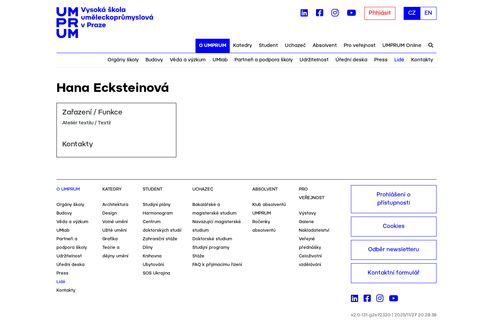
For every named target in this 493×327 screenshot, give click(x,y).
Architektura (115, 205)
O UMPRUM (212, 45)
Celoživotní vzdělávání (310, 260)
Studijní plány (156, 205)
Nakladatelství (314, 230)
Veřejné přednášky (310, 243)
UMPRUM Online (401, 45)
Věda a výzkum (188, 60)
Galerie (306, 222)
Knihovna (152, 256)
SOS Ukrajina (156, 273)
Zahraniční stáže (160, 239)
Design (109, 213)
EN (428, 13)
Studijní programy (210, 248)
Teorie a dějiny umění (115, 252)
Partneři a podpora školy (264, 60)
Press (381, 60)
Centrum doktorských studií (162, 226)
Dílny (148, 248)
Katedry (242, 45)
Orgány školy (123, 60)
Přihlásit (380, 13)
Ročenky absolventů (264, 226)
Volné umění (115, 222)
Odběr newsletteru (393, 249)
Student (268, 45)
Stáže (198, 256)
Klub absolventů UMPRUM (269, 209)
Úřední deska (351, 60)
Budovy (154, 60)
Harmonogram (158, 213)
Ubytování (153, 265)
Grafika (110, 239)
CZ (412, 13)
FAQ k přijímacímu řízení (217, 265)
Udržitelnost (314, 60)
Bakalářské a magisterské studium (214, 209)
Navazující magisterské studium (216, 226)
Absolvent (325, 45)
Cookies (394, 226)
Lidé (399, 60)
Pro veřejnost (360, 45)
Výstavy (307, 213)
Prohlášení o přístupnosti (393, 199)
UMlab (220, 60)
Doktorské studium (212, 239)
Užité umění (114, 230)
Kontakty (422, 60)
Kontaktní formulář (393, 273)
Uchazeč (295, 45)
